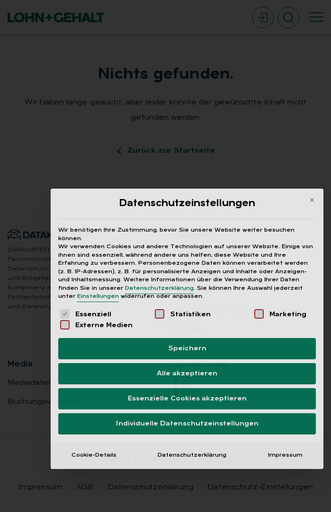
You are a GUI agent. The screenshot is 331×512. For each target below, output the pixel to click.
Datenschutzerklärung (159, 205)
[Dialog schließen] (312, 116)
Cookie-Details (94, 371)
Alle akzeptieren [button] (187, 290)
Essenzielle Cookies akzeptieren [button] (187, 315)
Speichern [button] (187, 265)
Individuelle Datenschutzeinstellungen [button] (187, 340)
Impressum (285, 371)
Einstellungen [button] (98, 213)
